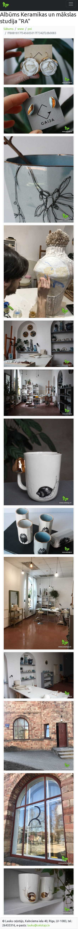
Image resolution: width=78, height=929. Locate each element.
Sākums (9, 28)
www (20, 28)
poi (30, 28)
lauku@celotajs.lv (38, 925)
